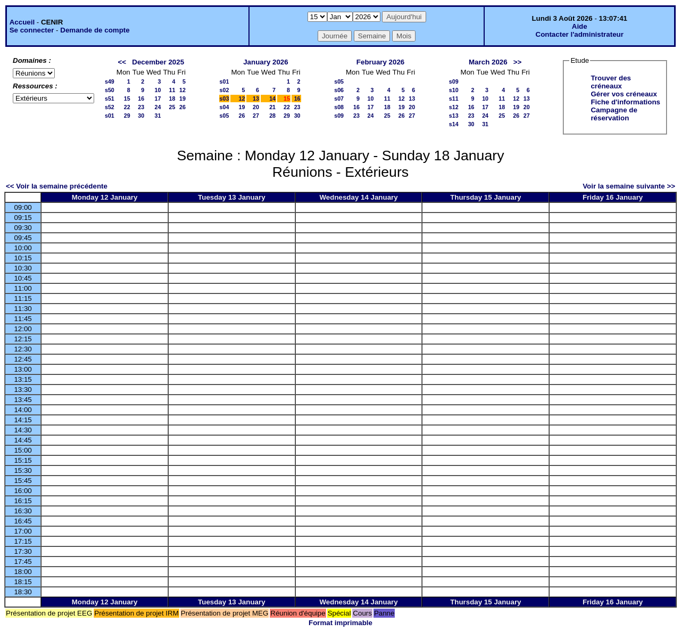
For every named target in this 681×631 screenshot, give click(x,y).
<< (122, 62)
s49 (109, 81)
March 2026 (488, 62)
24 (158, 107)
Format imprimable (340, 623)
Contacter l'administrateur (580, 34)
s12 (454, 107)
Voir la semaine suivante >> (629, 186)
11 (172, 90)
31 (158, 115)
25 (172, 107)
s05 (224, 115)
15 (127, 98)
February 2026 (380, 62)
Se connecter (32, 30)
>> (517, 62)
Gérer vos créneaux (624, 94)
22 (127, 107)
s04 (224, 107)
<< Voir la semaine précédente (56, 186)
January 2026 (265, 62)
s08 (339, 107)
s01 (109, 115)
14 (272, 98)
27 (256, 115)
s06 (339, 90)
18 (172, 98)
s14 (454, 124)
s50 (109, 90)
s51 (109, 98)
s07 (339, 98)
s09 (339, 115)
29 (127, 115)
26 (182, 107)
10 (158, 90)
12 (182, 90)
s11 (454, 98)
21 (272, 107)
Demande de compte (94, 30)
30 (141, 115)
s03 (224, 98)
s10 (454, 90)
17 (158, 98)
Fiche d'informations (625, 102)
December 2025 (158, 62)
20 (256, 107)
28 (272, 115)
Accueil (22, 22)
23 (141, 107)
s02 (224, 90)
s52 (109, 107)
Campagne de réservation (614, 114)
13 (256, 98)
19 (182, 98)
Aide (579, 26)
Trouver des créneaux (611, 82)
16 (141, 98)
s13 (454, 115)
